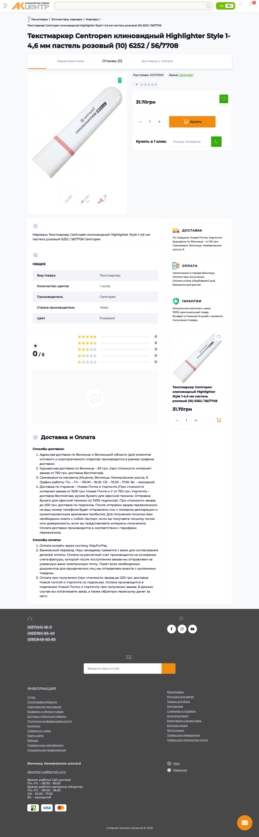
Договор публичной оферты (46, 716)
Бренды (32, 740)
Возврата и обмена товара (45, 711)
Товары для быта (178, 701)
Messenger (180, 770)
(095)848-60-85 (41, 639)
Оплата (190, 266)
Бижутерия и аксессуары (184, 720)
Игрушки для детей (180, 696)
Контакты (33, 726)
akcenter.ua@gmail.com (46, 772)
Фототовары (175, 730)
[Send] (216, 141)
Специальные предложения (46, 750)
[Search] (208, 6)
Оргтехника (175, 706)
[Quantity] (150, 122)
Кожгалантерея (177, 716)
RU (229, 5)
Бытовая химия (177, 725)
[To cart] (218, 420)
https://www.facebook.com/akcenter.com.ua (171, 629)
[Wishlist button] (223, 99)
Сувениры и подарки (181, 711)
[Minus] (140, 122)
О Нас (31, 697)
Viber (176, 763)
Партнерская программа (44, 706)
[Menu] (5, 6)
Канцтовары (175, 692)
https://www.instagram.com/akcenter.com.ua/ (182, 629)
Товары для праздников (183, 735)
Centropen (186, 75)
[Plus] (159, 122)
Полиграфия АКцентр (42, 702)
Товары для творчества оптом (187, 740)
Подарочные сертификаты (45, 745)
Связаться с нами (39, 730)
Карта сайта (35, 735)
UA (221, 5)
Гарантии (192, 301)
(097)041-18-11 (39, 627)
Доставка (192, 230)
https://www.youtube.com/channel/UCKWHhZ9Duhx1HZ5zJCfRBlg (193, 629)
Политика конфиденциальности (49, 721)
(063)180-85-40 (41, 633)
